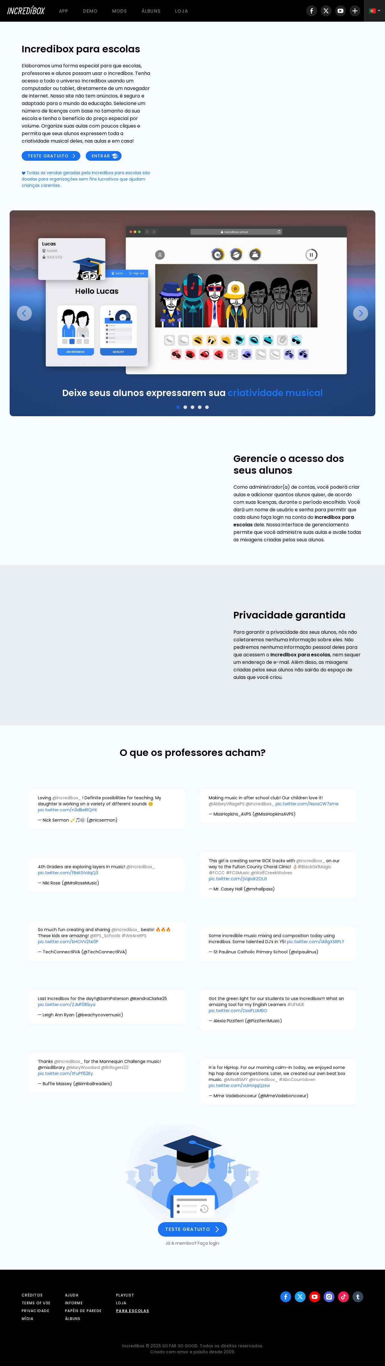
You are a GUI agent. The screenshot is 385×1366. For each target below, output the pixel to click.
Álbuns (151, 11)
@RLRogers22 (114, 1067)
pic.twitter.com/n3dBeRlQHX (67, 810)
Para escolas (132, 1310)
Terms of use (36, 1303)
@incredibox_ (66, 798)
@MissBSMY (236, 1079)
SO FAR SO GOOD (180, 1346)
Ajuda (72, 1295)
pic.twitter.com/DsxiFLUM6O (238, 1011)
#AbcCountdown (297, 1079)
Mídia (27, 1318)
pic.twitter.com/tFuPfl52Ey (65, 1073)
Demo (90, 11)
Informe (74, 1303)
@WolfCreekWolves (271, 873)
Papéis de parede (83, 1310)
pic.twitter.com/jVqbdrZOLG (238, 879)
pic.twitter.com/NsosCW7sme (307, 804)
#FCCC (217, 873)
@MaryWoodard (83, 1067)
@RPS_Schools (105, 936)
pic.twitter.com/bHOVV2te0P (68, 942)
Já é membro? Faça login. (192, 1243)
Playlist (125, 1295)
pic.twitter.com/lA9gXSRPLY (315, 942)
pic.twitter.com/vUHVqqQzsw (239, 1086)
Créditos (32, 1295)
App (64, 11)
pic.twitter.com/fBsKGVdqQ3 (68, 873)
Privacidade (35, 1310)
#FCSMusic (238, 873)
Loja (181, 11)
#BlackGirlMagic (314, 867)
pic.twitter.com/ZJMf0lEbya (66, 1005)
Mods (119, 11)
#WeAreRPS (134, 936)
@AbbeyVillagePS (227, 804)
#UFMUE (295, 1005)
